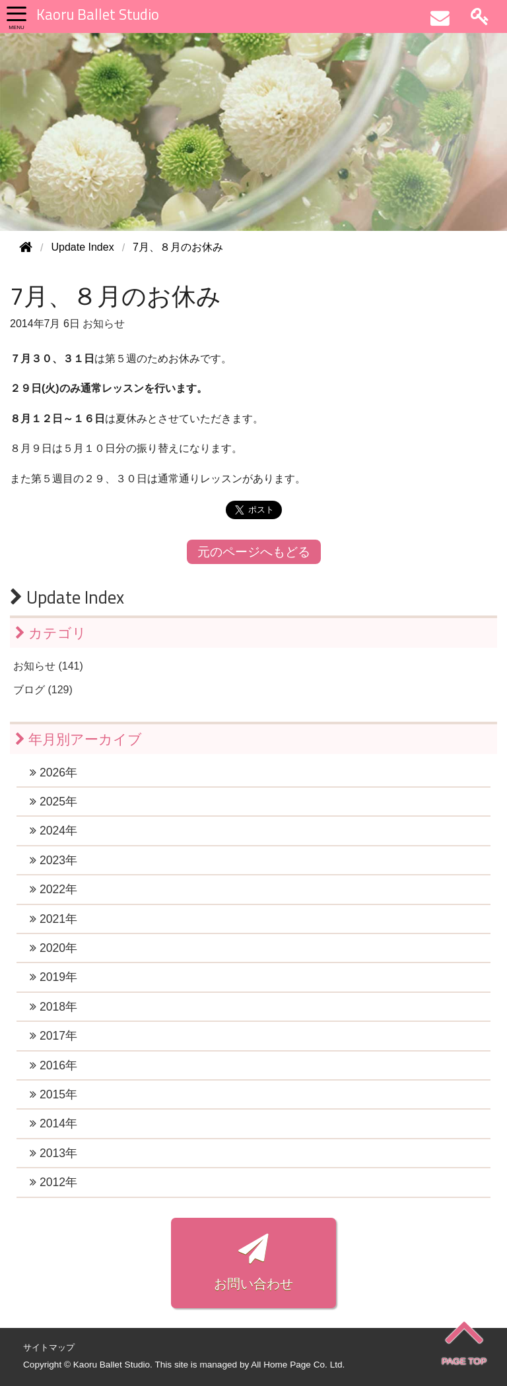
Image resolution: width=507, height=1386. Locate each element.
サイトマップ (49, 1347)
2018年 (53, 1006)
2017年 (53, 1035)
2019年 (53, 977)
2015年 (53, 1094)
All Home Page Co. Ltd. (298, 1365)
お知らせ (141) (48, 666)
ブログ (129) (43, 689)
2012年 (53, 1182)
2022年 (53, 889)
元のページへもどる (253, 552)
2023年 (53, 860)
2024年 (53, 830)
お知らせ (104, 323)
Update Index (67, 597)
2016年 (53, 1065)
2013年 (53, 1153)
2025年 (53, 801)
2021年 (53, 919)
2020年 (53, 948)
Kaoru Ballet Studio (97, 14)
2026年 (53, 772)
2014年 (53, 1123)
